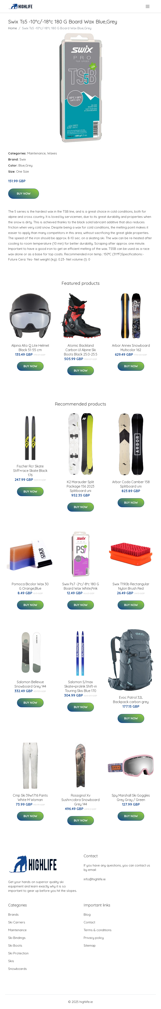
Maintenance (36, 153)
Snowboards (17, 969)
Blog (87, 915)
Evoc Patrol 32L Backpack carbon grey (131, 699)
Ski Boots (15, 945)
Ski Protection (18, 953)
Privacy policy (94, 938)
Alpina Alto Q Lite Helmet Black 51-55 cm (30, 347)
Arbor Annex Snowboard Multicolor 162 (131, 347)
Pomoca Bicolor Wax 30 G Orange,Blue (30, 586)
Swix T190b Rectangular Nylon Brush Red (131, 586)
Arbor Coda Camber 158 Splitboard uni (131, 484)
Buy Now (23, 193)
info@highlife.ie (95, 879)
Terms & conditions (98, 930)
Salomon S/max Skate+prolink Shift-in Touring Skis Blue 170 (80, 686)
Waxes (52, 153)
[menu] (148, 6)
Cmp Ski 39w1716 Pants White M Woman (30, 797)
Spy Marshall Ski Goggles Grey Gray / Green (131, 797)
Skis (11, 961)
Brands (13, 915)
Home (12, 28)
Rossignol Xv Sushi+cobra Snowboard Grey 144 (80, 799)
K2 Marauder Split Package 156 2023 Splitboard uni (80, 486)
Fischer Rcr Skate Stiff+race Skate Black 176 (30, 470)
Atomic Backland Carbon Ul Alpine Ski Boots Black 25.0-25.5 (80, 349)
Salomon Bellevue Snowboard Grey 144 (30, 684)
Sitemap (90, 945)
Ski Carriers (16, 922)
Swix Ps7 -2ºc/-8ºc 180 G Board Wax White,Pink (80, 586)
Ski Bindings (17, 938)
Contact (89, 922)
